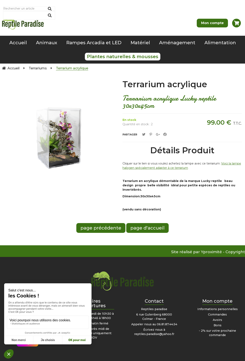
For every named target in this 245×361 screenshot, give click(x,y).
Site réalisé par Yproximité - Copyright (208, 252)
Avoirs (217, 320)
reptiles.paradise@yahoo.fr (154, 334)
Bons (217, 325)
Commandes (217, 314)
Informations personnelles (217, 309)
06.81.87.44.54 (167, 324)
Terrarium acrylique (164, 84)
